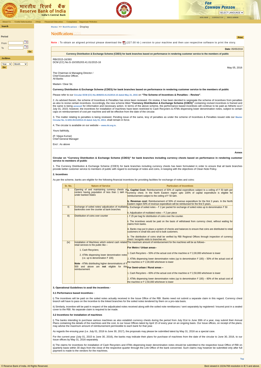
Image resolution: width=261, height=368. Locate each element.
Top (242, 356)
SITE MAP (204, 17)
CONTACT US (217, 17)
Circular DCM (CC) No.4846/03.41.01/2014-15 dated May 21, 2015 (106, 95)
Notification (70, 27)
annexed (77, 106)
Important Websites (88, 22)
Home (54, 27)
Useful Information (23, 22)
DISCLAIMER (232, 17)
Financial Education (54, 22)
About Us (6, 22)
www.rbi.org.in (108, 125)
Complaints (72, 22)
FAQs (38, 22)
